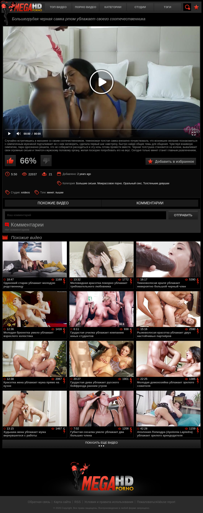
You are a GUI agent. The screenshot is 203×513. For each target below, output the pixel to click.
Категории (113, 7)
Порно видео (85, 7)
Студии (140, 7)
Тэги (167, 7)
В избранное (196, 7)
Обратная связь (39, 502)
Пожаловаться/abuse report (156, 502)
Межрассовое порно (109, 183)
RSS (77, 502)
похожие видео (53, 203)
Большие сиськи (86, 183)
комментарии (149, 203)
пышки (59, 192)
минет (50, 192)
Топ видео (58, 7)
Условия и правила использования (108, 502)
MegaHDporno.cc (25, 7)
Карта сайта (62, 502)
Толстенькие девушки (156, 183)
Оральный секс (132, 183)
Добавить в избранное (174, 161)
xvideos (25, 192)
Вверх (196, 505)
